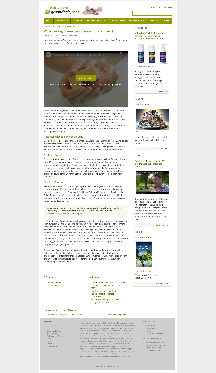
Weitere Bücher (162, 283)
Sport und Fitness (117, 21)
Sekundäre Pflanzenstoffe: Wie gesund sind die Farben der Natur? (150, 164)
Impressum (150, 326)
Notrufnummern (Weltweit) (156, 343)
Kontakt (152, 7)
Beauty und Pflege (94, 21)
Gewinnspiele (142, 104)
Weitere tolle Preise (160, 148)
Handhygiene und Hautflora (103, 291)
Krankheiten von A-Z (72, 26)
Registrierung (167, 7)
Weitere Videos (162, 225)
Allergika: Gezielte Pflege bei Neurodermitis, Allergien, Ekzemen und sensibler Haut (149, 36)
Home (48, 26)
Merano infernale (143, 237)
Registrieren (123, 315)
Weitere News (162, 92)
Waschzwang (53, 285)
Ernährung (77, 21)
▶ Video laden (86, 78)
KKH (67, 116)
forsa (117, 116)
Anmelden (112, 315)
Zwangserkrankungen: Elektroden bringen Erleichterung (106, 301)
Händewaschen (54, 282)
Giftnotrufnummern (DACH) (156, 345)
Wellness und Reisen (138, 21)
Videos (49, 344)
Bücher (166, 21)
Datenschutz (151, 328)
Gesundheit (61, 21)
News (153, 21)
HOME (48, 21)
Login (159, 7)
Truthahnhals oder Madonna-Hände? (108, 282)
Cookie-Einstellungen (154, 333)
